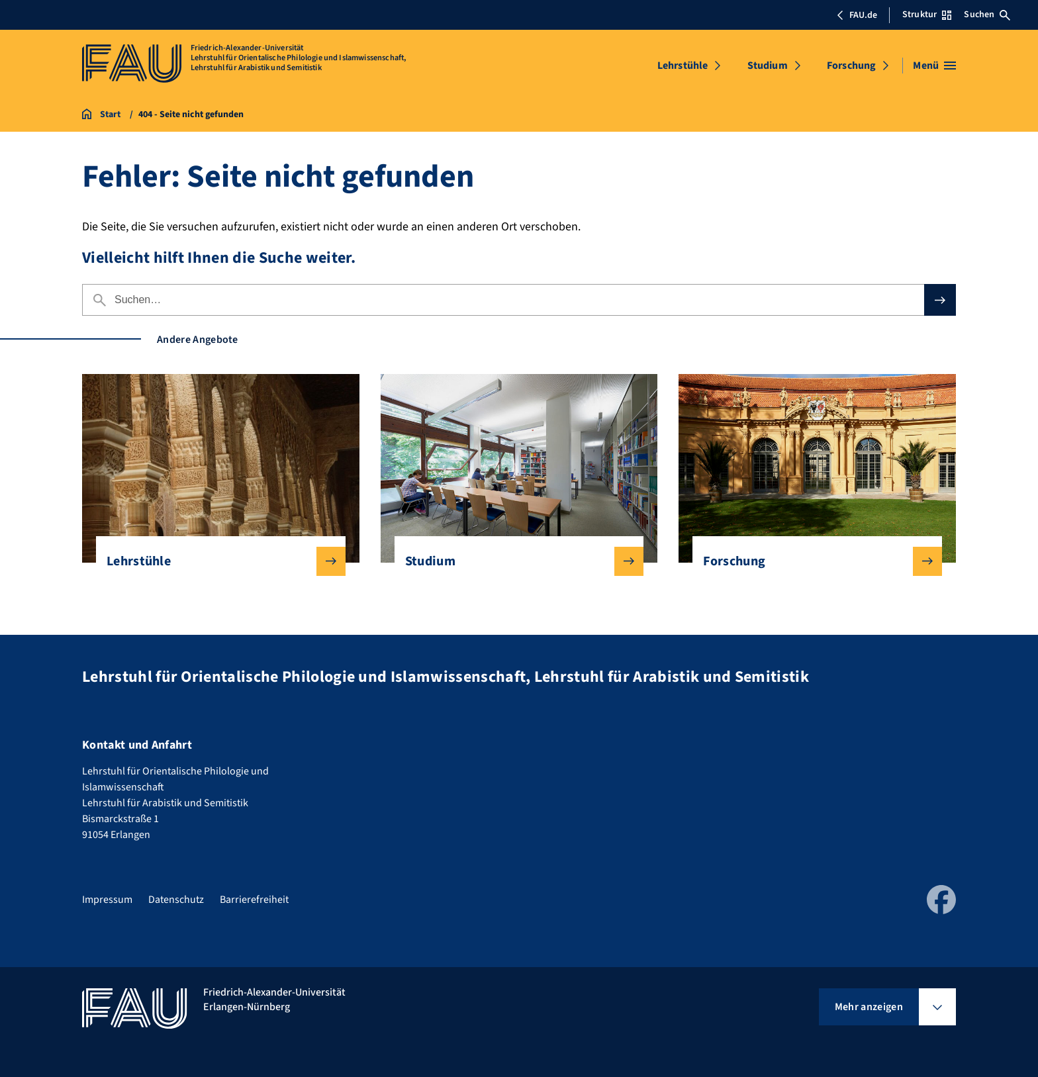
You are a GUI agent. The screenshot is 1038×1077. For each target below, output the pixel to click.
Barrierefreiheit (254, 899)
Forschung (851, 65)
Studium (767, 65)
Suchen (987, 14)
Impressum (107, 899)
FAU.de (856, 15)
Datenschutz (176, 899)
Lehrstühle (682, 65)
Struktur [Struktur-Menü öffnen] (926, 14)
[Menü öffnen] (934, 65)
